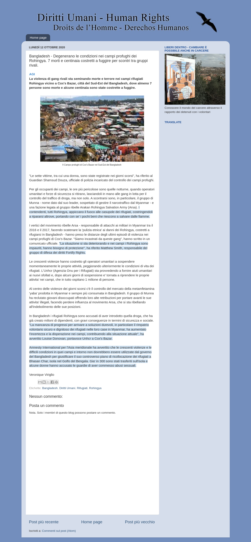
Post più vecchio (140, 522)
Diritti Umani (67, 388)
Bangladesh (50, 388)
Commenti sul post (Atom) (59, 530)
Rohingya (95, 388)
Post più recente (44, 522)
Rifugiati (82, 388)
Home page (38, 37)
